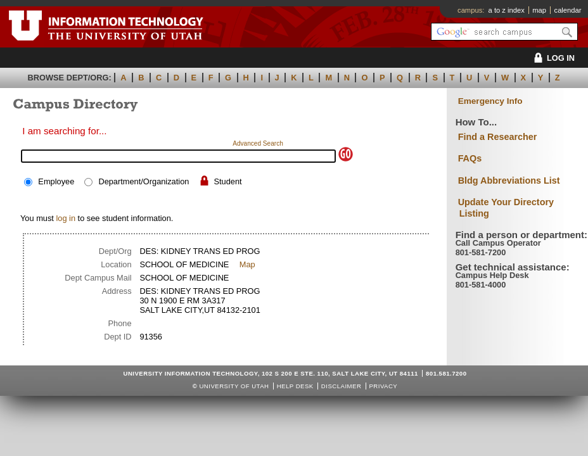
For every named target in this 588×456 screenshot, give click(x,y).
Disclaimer (341, 386)
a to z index (507, 10)
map (539, 10)
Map (247, 264)
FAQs (470, 158)
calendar (568, 10)
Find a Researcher (497, 137)
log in (65, 218)
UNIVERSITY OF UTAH (234, 386)
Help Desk (295, 386)
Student (228, 181)
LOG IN (552, 58)
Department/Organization (143, 181)
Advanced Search (258, 143)
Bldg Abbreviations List (509, 180)
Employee (56, 181)
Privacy (383, 386)
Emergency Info (490, 101)
